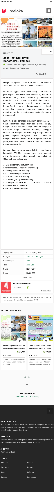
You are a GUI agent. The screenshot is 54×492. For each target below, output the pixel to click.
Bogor (3, 472)
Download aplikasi (8, 452)
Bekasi (30, 462)
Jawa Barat (19, 397)
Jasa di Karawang (32, 397)
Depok (30, 467)
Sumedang (31, 477)
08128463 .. (18, 287)
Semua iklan (46, 291)
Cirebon (4, 477)
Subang (30, 472)
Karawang (5, 467)
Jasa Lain (30, 265)
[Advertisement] (27, 219)
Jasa (28, 261)
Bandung (4, 462)
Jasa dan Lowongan (34, 256)
